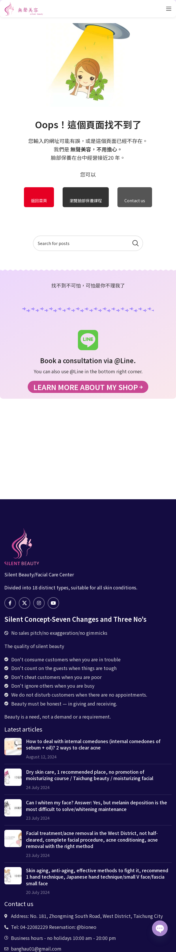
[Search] (88, 243)
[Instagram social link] (39, 603)
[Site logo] (23, 7)
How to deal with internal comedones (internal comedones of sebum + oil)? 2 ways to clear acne (93, 744)
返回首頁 (39, 200)
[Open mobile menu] (169, 8)
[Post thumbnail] (13, 749)
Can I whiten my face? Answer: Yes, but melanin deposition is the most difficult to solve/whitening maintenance (96, 805)
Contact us (134, 200)
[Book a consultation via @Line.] (88, 340)
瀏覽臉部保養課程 (86, 200)
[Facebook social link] (10, 603)
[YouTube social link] (53, 603)
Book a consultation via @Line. (88, 360)
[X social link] (24, 603)
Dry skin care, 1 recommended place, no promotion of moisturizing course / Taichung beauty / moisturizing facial (89, 775)
